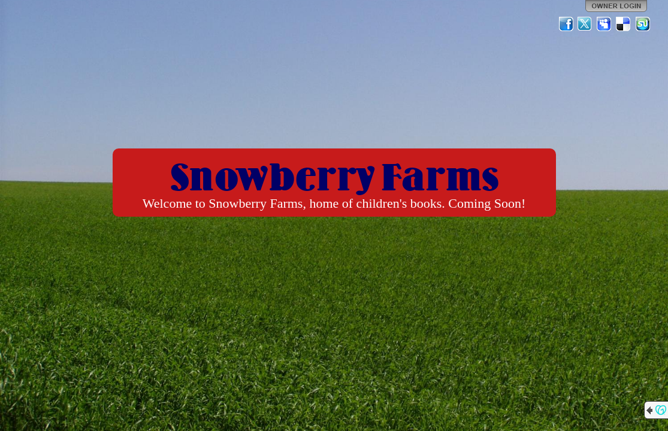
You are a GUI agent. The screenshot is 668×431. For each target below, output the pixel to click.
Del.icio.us (623, 24)
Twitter (585, 24)
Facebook (566, 24)
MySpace (604, 24)
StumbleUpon (642, 24)
